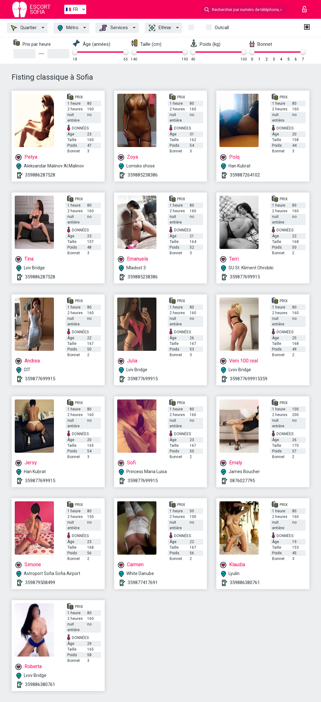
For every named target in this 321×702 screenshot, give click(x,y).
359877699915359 (248, 379)
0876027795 (242, 480)
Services (113, 28)
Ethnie (160, 28)
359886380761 (245, 582)
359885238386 (143, 175)
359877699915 (245, 277)
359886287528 (40, 175)
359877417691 (143, 582)
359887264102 (245, 175)
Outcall (222, 27)
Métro (68, 28)
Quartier (24, 28)
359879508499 (40, 582)
